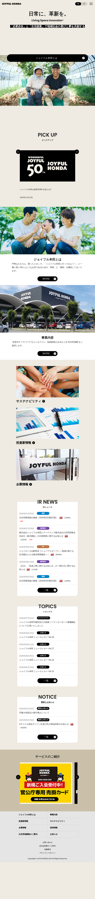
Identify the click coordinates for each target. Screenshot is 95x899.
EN (84, 4)
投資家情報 (23, 442)
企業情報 (22, 484)
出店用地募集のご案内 (28, 834)
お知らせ (54, 834)
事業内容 (54, 815)
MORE (46, 279)
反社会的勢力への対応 (47, 846)
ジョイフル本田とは (46, 58)
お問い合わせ (47, 842)
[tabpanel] (47, 174)
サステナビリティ (28, 401)
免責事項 (47, 849)
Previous (18, 152)
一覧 (46, 590)
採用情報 (54, 828)
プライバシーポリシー (47, 853)
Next (77, 152)
